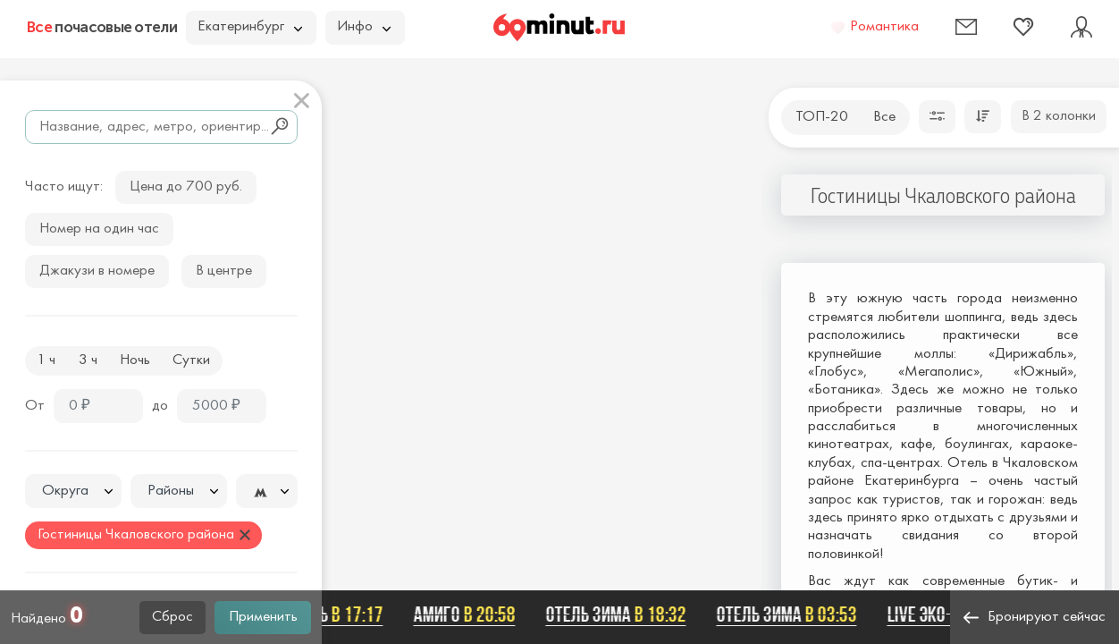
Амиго (466, 614)
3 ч (88, 360)
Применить (263, 617)
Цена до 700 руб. (186, 187)
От (35, 406)
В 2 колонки (1059, 116)
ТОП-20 (821, 117)
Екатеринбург (250, 27)
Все (884, 117)
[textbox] (73, 491)
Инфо (364, 27)
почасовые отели (102, 27)
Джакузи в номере (97, 271)
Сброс (172, 617)
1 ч (46, 360)
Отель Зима (618, 614)
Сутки (191, 360)
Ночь (135, 360)
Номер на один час (99, 229)
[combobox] (73, 491)
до (160, 406)
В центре (224, 271)
